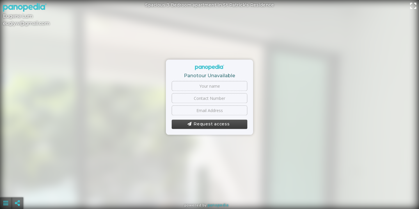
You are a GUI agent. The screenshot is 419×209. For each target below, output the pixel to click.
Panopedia (218, 205)
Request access (208, 124)
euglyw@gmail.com (26, 23)
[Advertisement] (209, 189)
